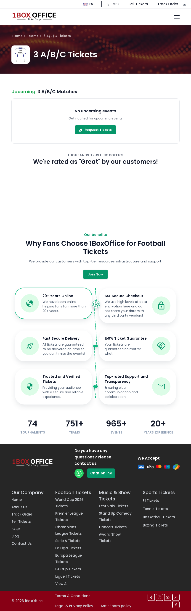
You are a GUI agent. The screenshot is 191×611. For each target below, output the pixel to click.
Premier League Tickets (69, 516)
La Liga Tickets (68, 548)
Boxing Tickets (155, 525)
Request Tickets (95, 129)
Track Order (167, 4)
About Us (19, 507)
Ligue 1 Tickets (67, 576)
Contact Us (21, 543)
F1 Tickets (151, 500)
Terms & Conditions (72, 595)
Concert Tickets (113, 527)
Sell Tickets (138, 4)
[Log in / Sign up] (184, 4)
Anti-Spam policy (116, 605)
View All (61, 583)
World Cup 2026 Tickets (69, 502)
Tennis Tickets (155, 508)
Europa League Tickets (68, 558)
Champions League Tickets (68, 530)
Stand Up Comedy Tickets (115, 516)
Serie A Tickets (67, 540)
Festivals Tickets (113, 506)
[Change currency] (112, 4)
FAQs (15, 528)
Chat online (101, 473)
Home (17, 36)
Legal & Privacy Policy (74, 605)
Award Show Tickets (110, 537)
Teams (33, 36)
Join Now (95, 274)
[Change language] (88, 4)
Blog (15, 536)
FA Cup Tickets (68, 569)
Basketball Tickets (159, 517)
